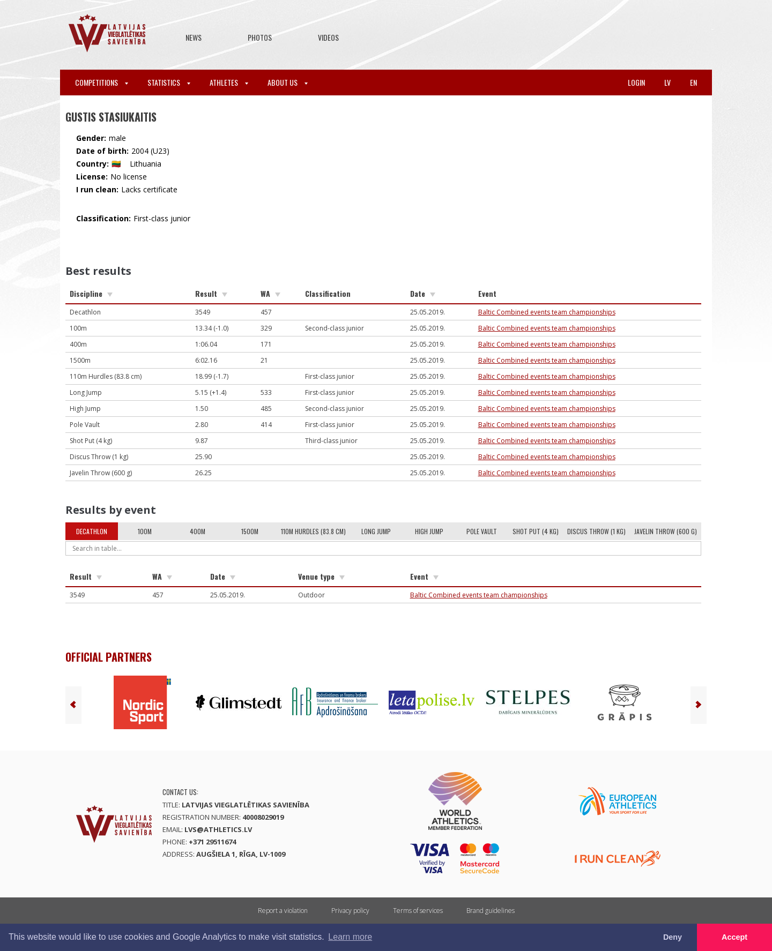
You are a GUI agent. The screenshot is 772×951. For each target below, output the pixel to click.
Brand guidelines (490, 910)
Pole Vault (481, 531)
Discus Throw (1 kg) (596, 531)
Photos (260, 37)
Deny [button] (672, 937)
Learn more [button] (350, 936)
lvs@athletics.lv (218, 829)
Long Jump (376, 531)
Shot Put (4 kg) (536, 531)
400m (197, 531)
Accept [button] (734, 937)
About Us (288, 82)
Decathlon (91, 531)
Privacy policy (350, 910)
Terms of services (418, 910)
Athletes (229, 82)
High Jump (429, 531)
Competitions (101, 82)
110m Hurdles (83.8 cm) (313, 531)
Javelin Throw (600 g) (665, 531)
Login (636, 82)
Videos (328, 37)
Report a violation (283, 910)
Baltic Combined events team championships (546, 312)
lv (667, 82)
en (693, 82)
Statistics (168, 82)
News (193, 37)
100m (145, 531)
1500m (249, 531)
